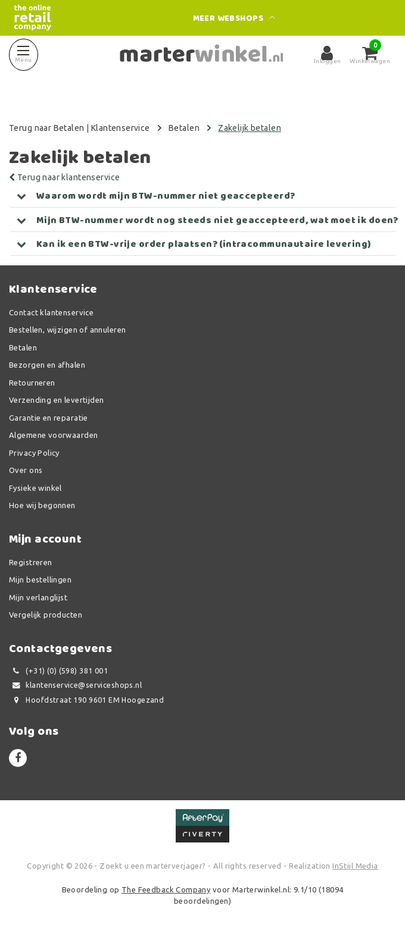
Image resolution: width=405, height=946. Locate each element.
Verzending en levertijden (56, 400)
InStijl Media (355, 866)
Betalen (184, 128)
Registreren (30, 562)
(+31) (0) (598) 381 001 (58, 670)
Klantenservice (120, 128)
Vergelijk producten (45, 614)
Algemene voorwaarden (53, 435)
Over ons (25, 470)
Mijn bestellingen (40, 579)
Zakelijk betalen (249, 128)
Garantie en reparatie (48, 418)
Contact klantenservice (51, 312)
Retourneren (32, 382)
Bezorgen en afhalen (47, 365)
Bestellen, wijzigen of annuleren (67, 329)
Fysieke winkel (35, 488)
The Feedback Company (166, 889)
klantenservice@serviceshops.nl (75, 685)
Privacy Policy (34, 453)
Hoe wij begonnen (42, 505)
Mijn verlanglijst (38, 597)
